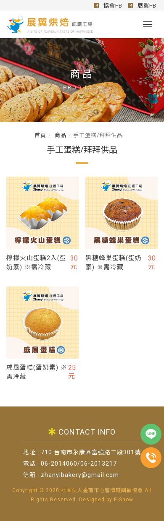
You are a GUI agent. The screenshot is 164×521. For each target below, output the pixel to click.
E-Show (123, 500)
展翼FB (142, 6)
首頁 (40, 135)
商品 (59, 135)
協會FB (108, 6)
